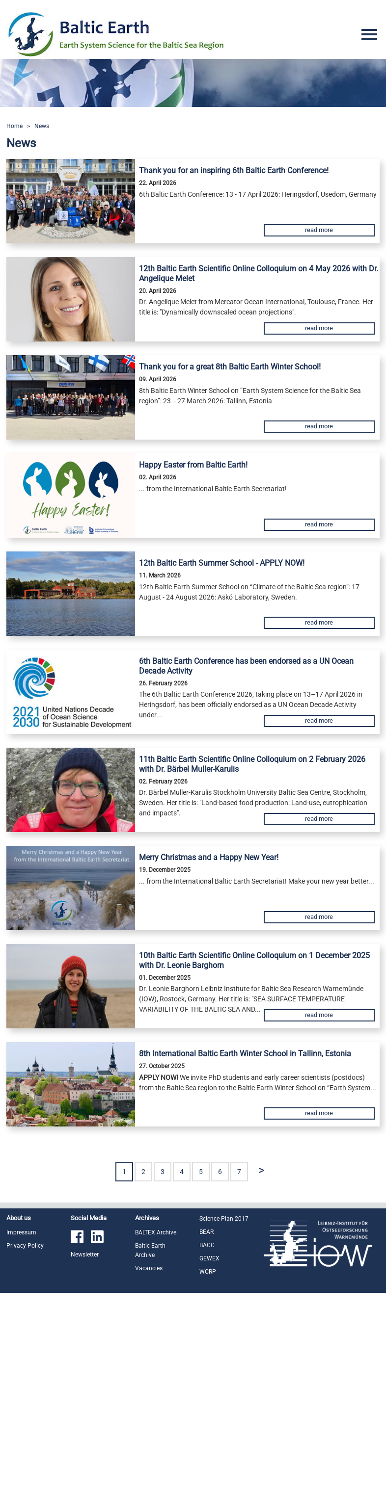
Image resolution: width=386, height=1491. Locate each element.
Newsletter (85, 1254)
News (41, 126)
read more (319, 230)
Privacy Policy (25, 1245)
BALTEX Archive (155, 1232)
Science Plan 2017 (223, 1218)
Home (14, 126)
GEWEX (209, 1258)
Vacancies (149, 1268)
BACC (207, 1245)
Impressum (21, 1232)
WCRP (207, 1271)
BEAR (206, 1232)
